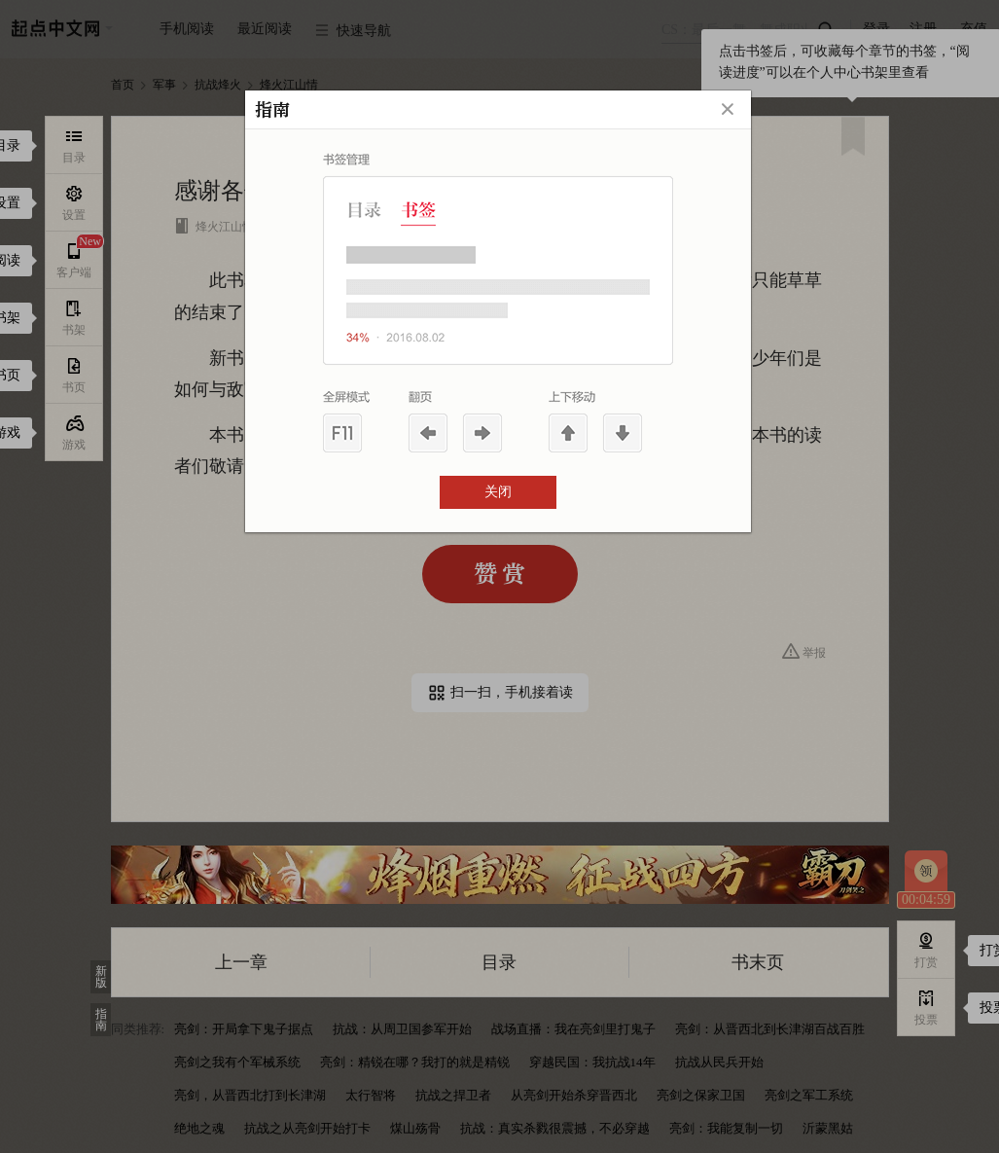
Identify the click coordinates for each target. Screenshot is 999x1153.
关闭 (498, 492)
